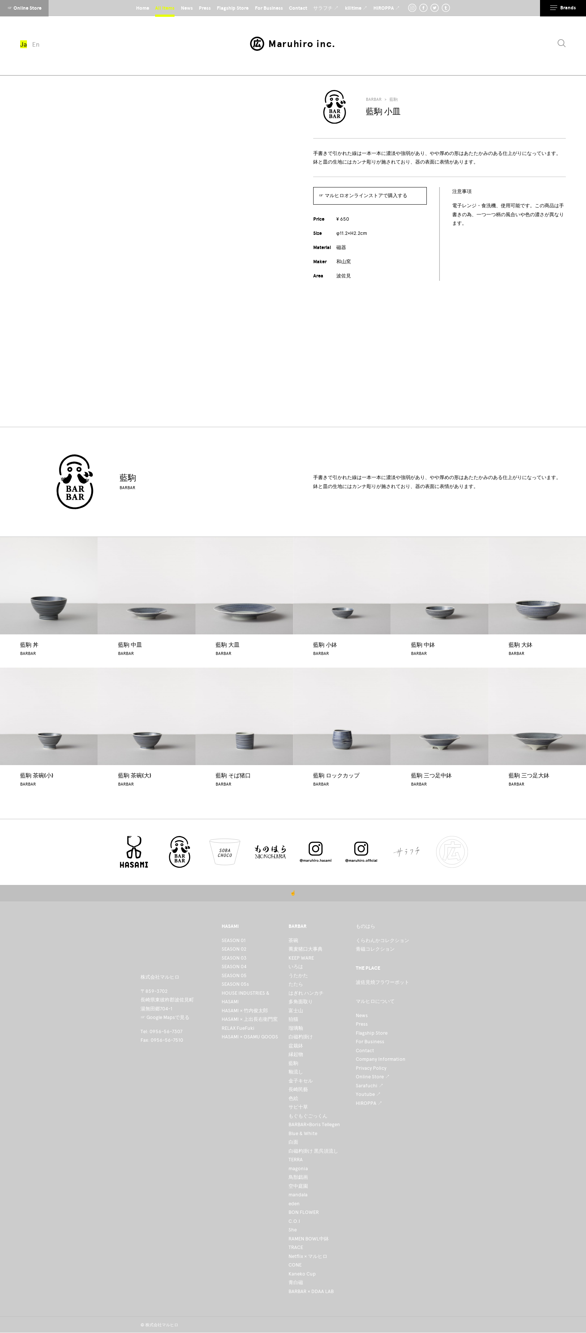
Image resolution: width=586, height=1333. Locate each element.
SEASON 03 (234, 958)
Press (362, 1024)
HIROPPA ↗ (369, 1103)
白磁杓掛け (301, 1037)
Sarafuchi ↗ (369, 1085)
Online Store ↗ (373, 1076)
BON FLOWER (304, 1212)
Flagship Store (372, 1033)
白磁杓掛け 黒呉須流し (313, 1151)
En (36, 44)
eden (294, 1203)
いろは (296, 966)
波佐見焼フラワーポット (382, 982)
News (362, 1015)
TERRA (296, 1159)
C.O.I (294, 1221)
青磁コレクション (375, 949)
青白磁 (296, 1282)
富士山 (296, 1010)
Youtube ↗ (368, 1094)
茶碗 (293, 940)
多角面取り (301, 1001)
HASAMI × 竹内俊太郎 (245, 1010)
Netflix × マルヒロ (308, 1256)
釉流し (296, 1072)
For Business (370, 1041)
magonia (298, 1168)
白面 (293, 1142)
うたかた (298, 975)
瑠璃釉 (296, 1028)
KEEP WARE (301, 958)
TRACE (296, 1247)
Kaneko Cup (302, 1274)
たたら (296, 984)
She (293, 1230)
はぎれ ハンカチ (306, 993)
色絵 (293, 1098)
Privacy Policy (371, 1068)
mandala (298, 1194)
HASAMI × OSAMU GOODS (250, 1037)
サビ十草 (298, 1107)
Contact (365, 1050)
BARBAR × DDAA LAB (311, 1291)
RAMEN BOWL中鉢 (309, 1239)
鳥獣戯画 (298, 1177)
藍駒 (393, 99)
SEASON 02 (234, 949)
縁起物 (296, 1054)
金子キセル (301, 1081)
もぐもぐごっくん (308, 1116)
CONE (295, 1265)
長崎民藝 (298, 1089)
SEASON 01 (234, 940)
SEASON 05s (235, 984)
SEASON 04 (234, 966)
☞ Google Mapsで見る (165, 1017)
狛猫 (293, 1019)
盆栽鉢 (296, 1045)
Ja (23, 44)
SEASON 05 (234, 975)
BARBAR (374, 99)
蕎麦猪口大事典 (306, 949)
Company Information (380, 1059)
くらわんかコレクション (382, 940)
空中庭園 (298, 1186)
